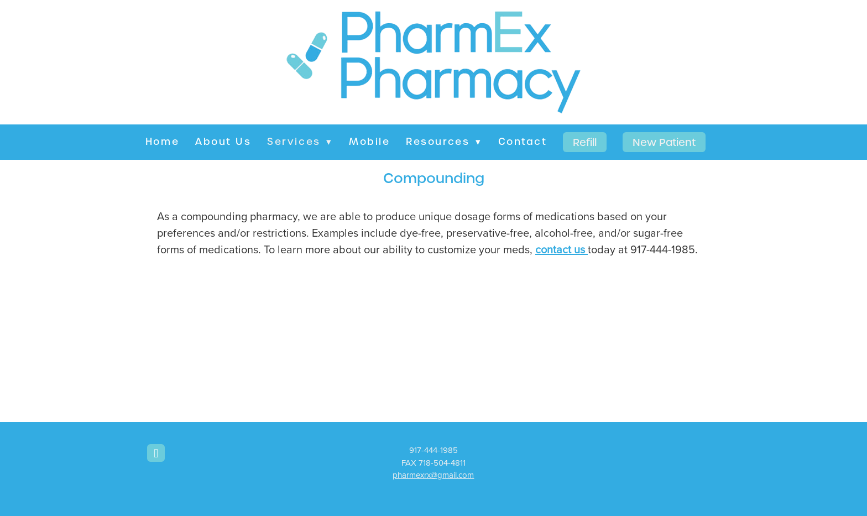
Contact (522, 141)
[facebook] (156, 453)
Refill (585, 142)
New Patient (664, 142)
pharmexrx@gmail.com (433, 475)
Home (162, 141)
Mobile (369, 141)
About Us (223, 141)
